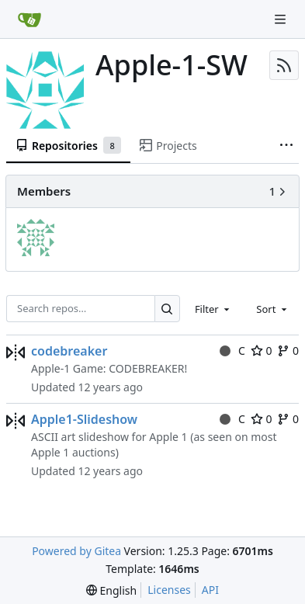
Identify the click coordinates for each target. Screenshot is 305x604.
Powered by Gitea (76, 550)
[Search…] (167, 308)
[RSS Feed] (284, 65)
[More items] (286, 146)
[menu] (111, 590)
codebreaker (69, 351)
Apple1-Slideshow (84, 419)
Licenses (169, 589)
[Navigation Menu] (281, 19)
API (210, 589)
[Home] (29, 19)
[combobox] (213, 308)
